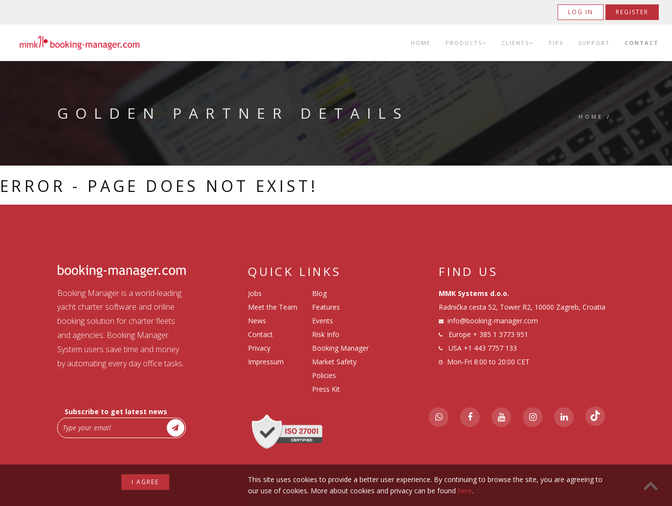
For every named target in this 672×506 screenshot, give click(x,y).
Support (594, 42)
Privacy (259, 348)
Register (632, 12)
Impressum (266, 361)
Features (326, 307)
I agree (145, 482)
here (465, 490)
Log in (580, 12)
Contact (642, 42)
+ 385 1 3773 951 (500, 334)
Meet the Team (272, 307)
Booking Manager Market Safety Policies (340, 361)
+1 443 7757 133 (490, 348)
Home (421, 42)
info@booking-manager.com (493, 320)
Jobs (255, 293)
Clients (517, 42)
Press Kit (326, 389)
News (257, 320)
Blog (319, 293)
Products (466, 42)
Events (322, 320)
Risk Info (325, 334)
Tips (555, 42)
